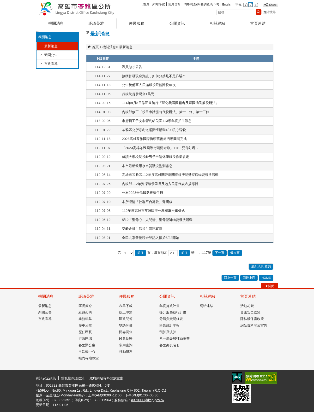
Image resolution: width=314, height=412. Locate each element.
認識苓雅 (96, 23)
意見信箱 (174, 4)
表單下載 (126, 306)
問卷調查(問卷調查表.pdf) (201, 4)
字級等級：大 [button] (256, 5)
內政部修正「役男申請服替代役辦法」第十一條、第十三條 (165, 112)
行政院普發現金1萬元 (138, 94)
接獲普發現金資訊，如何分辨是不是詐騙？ (154, 76)
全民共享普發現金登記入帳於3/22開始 (150, 238)
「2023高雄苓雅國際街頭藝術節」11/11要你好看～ (160, 148)
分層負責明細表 (171, 319)
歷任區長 (85, 332)
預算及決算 (167, 332)
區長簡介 (85, 306)
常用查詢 (126, 345)
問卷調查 (126, 332)
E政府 (237, 377)
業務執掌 (85, 319)
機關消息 (56, 23)
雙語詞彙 (126, 325)
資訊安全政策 (250, 312)
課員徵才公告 (132, 67)
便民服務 (136, 23)
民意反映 (126, 338)
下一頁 (219, 253)
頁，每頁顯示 (157, 253)
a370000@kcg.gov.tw (147, 400)
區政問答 (126, 319)
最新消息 (51, 46)
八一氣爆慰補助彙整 (174, 338)
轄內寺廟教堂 (88, 358)
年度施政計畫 (169, 306)
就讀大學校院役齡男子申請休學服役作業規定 (155, 157)
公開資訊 (177, 23)
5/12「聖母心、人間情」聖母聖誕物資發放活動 (157, 220)
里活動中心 (86, 352)
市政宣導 (51, 64)
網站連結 (206, 306)
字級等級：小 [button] (245, 5)
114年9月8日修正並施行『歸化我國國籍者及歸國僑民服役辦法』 (170, 103)
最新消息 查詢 (261, 266)
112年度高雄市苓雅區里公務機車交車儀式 (153, 211)
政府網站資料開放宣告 (106, 378)
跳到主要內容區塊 (2, 2)
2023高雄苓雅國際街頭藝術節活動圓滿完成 (154, 139)
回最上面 (249, 277)
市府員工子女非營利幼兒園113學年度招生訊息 (157, 121)
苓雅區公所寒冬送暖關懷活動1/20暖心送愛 (154, 130)
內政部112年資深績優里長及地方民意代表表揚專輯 (160, 184)
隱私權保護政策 (252, 319)
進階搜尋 (269, 12)
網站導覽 (158, 4)
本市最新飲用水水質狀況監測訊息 (147, 166)
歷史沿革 (85, 325)
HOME (266, 277)
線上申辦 (126, 312)
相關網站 (217, 23)
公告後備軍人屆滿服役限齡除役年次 (149, 85)
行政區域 (85, 338)
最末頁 (235, 253)
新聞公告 (51, 55)
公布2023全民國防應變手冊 (142, 193)
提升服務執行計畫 (172, 312)
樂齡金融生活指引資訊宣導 (142, 229)
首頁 (146, 4)
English (227, 4)
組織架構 (85, 312)
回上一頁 (230, 277)
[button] (258, 12)
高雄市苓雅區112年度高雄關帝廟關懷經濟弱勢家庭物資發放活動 (170, 175)
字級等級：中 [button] (250, 4)
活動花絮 (247, 306)
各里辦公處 (86, 345)
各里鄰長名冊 (169, 345)
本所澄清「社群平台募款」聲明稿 (147, 202)
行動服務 (126, 352)
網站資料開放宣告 (253, 325)
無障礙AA (261, 378)
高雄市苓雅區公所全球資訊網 (76, 8)
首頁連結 (258, 23)
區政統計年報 (169, 325)
